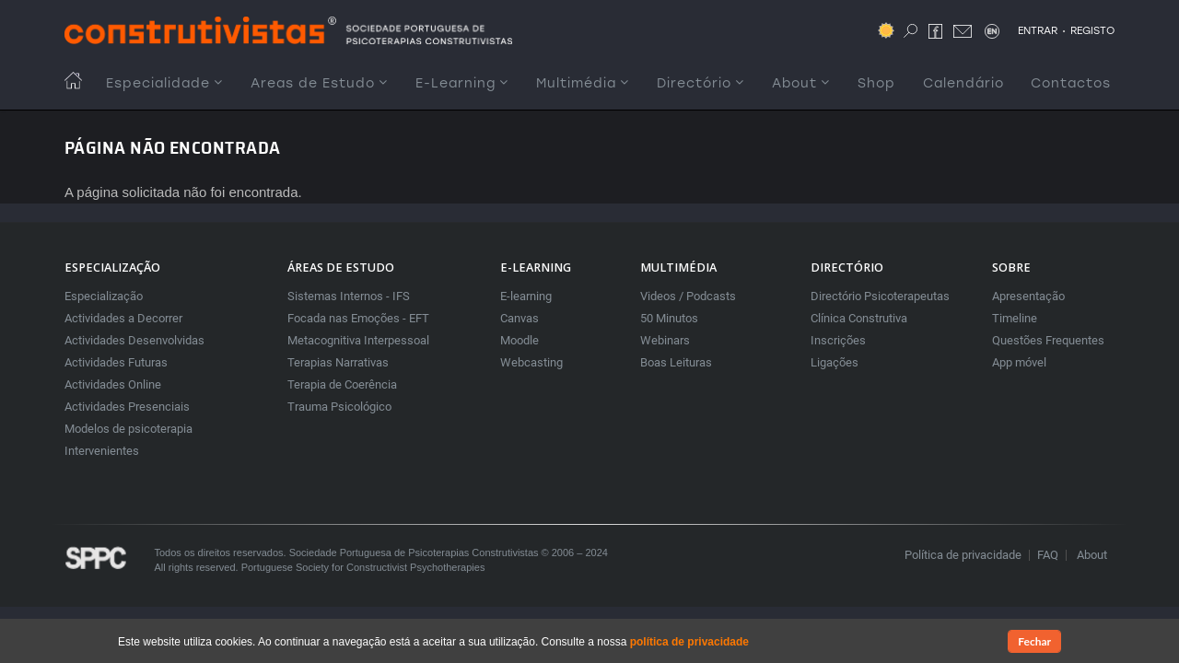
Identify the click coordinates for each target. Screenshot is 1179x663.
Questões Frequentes (1048, 340)
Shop (876, 83)
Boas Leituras (676, 362)
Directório (700, 83)
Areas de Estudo (319, 83)
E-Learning (461, 83)
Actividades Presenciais (127, 406)
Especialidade (164, 83)
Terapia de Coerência (342, 384)
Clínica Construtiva (859, 318)
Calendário (963, 83)
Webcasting (531, 362)
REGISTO (1092, 30)
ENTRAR (1037, 30)
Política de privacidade (963, 555)
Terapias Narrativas (338, 362)
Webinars (665, 340)
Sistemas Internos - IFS (348, 296)
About (801, 83)
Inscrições (838, 340)
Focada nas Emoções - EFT (358, 318)
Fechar (1034, 644)
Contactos (1071, 83)
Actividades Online (112, 384)
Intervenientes (101, 451)
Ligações (834, 362)
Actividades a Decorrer (123, 318)
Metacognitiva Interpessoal (358, 340)
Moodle (519, 340)
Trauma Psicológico (339, 406)
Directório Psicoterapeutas (880, 296)
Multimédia (582, 83)
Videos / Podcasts (688, 296)
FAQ (1047, 555)
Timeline (1014, 318)
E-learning (526, 296)
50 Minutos (669, 318)
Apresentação (1028, 296)
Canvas (519, 318)
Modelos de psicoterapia (128, 429)
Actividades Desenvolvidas (134, 340)
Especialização (103, 296)
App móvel (1019, 362)
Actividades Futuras (116, 362)
